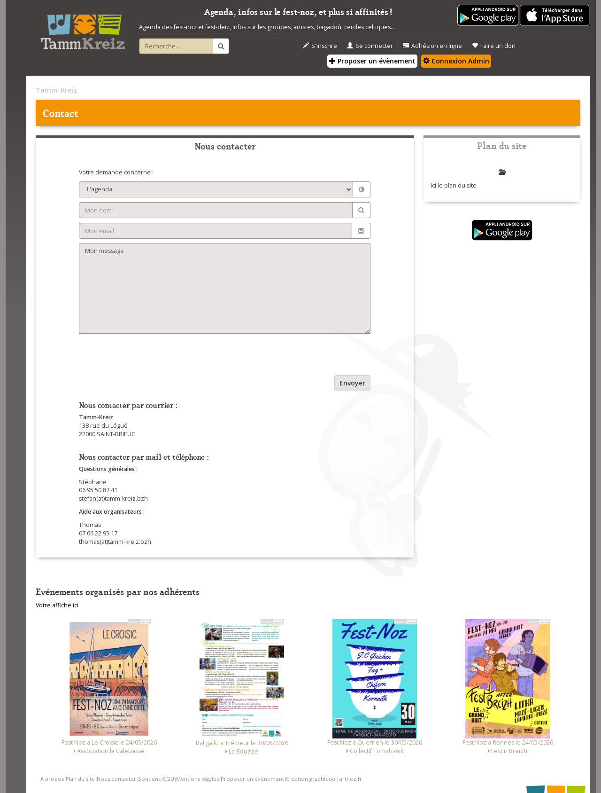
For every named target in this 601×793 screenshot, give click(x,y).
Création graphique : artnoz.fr (324, 778)
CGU (168, 778)
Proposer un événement (252, 778)
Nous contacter (116, 778)
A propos (52, 778)
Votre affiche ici (57, 605)
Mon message (224, 288)
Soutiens (149, 778)
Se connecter (370, 46)
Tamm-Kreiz (56, 89)
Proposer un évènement (372, 60)
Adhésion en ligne (432, 46)
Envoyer (352, 382)
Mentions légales (197, 778)
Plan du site (80, 778)
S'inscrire (320, 46)
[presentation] (150, 356)
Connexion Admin (456, 60)
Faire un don (494, 46)
